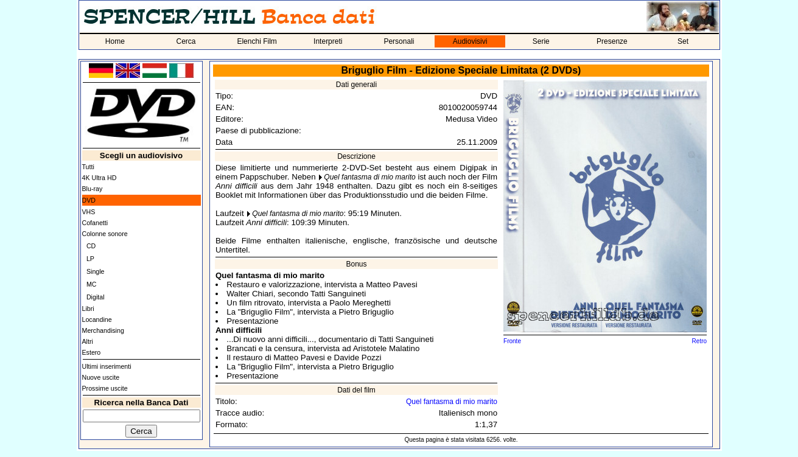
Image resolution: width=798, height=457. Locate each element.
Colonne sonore (105, 233)
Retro (699, 341)
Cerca (185, 41)
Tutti (88, 166)
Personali (398, 41)
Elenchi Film (256, 41)
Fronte (512, 341)
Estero (91, 352)
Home (115, 41)
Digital (95, 297)
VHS (89, 211)
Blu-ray (92, 188)
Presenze (612, 41)
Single (95, 271)
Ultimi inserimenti (106, 366)
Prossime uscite (105, 388)
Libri (88, 308)
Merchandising (103, 330)
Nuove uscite (101, 377)
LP (90, 258)
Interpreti (327, 41)
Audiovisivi (470, 41)
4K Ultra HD (99, 177)
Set (682, 41)
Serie (541, 41)
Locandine (97, 319)
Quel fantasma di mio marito (369, 177)
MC (91, 284)
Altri (87, 341)
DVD (89, 200)
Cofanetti (95, 222)
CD (91, 245)
